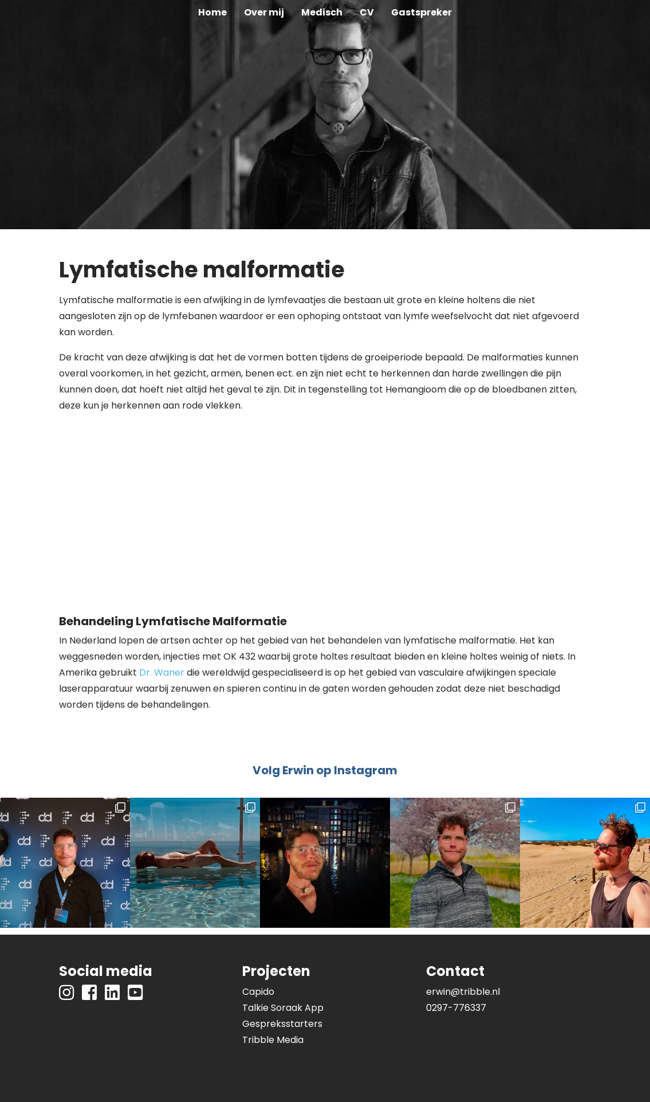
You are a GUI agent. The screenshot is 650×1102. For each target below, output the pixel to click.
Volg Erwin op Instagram (325, 770)
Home (212, 12)
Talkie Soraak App (283, 1007)
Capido (258, 991)
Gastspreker (421, 12)
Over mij (264, 12)
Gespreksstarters (282, 1023)
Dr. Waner (161, 672)
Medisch (321, 12)
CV (367, 12)
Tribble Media (273, 1039)
